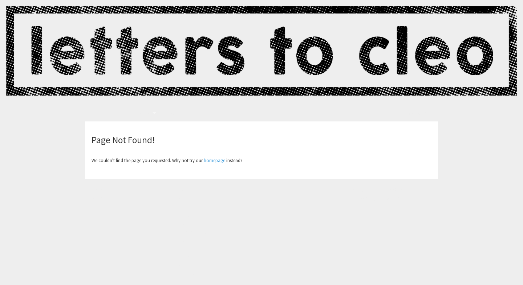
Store (144, 113)
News (172, 113)
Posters (186, 215)
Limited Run (388, 198)
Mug (183, 240)
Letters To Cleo (110, 113)
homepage (214, 160)
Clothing (187, 206)
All (181, 198)
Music (184, 223)
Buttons (186, 273)
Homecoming (192, 231)
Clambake (189, 257)
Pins (183, 248)
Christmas (188, 265)
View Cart (417, 113)
